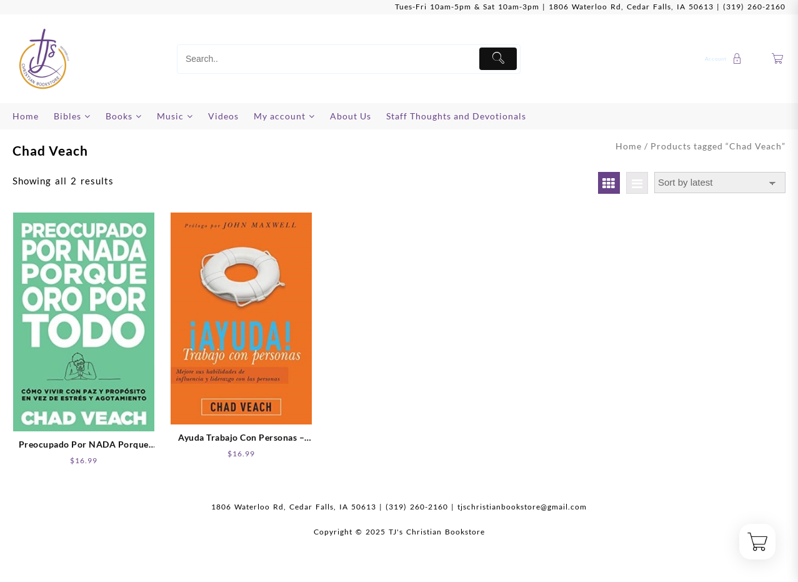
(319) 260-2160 (754, 6)
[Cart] (778, 59)
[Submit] (498, 59)
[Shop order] (720, 183)
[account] (724, 59)
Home (629, 146)
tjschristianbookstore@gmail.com (522, 506)
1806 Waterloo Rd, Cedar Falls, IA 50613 (631, 6)
